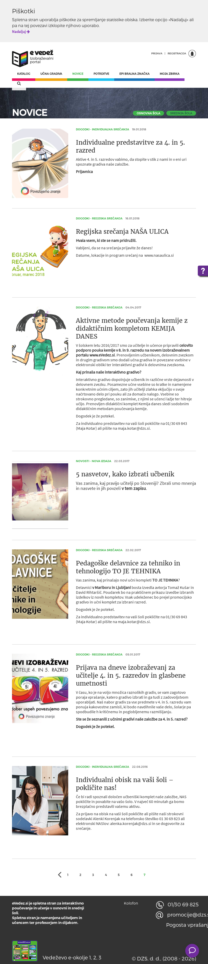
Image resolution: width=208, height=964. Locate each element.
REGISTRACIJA (177, 53)
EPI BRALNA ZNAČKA (134, 73)
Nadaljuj (21, 31)
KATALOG (23, 73)
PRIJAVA (156, 53)
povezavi (38, 25)
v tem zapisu (134, 488)
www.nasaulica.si (159, 255)
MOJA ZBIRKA (169, 73)
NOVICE (77, 73)
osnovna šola (148, 113)
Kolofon (131, 903)
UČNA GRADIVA (51, 73)
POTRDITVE (101, 73)
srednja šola (181, 113)
